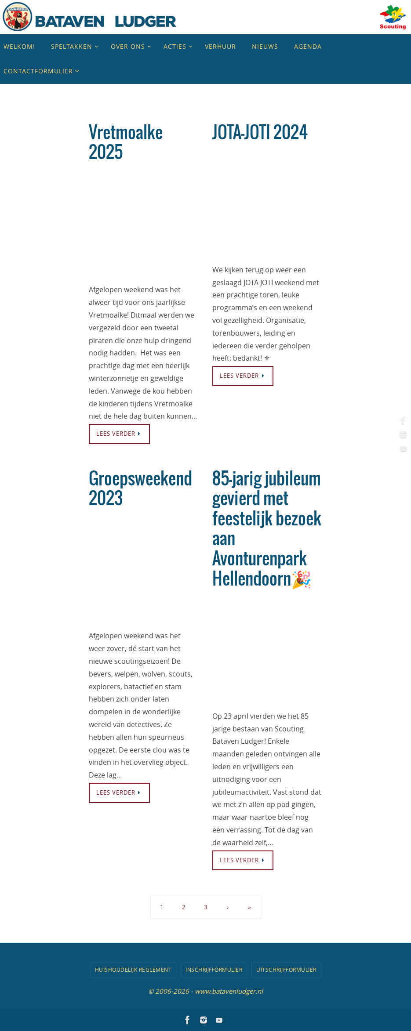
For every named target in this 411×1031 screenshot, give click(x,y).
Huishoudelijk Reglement (133, 969)
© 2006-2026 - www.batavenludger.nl (205, 991)
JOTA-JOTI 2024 (260, 133)
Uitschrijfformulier (286, 969)
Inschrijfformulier (213, 969)
